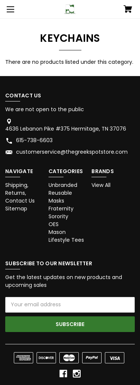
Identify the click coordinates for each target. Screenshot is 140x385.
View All (101, 185)
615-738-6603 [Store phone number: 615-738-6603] (34, 140)
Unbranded (63, 185)
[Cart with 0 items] (128, 10)
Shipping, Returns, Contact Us (20, 192)
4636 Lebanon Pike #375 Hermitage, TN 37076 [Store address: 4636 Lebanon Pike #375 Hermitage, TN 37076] (65, 128)
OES (54, 224)
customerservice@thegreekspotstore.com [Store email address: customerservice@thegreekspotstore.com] (72, 152)
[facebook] (63, 374)
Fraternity (61, 208)
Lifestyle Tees (66, 240)
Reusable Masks (60, 196)
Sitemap (16, 208)
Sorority (58, 216)
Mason (57, 232)
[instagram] (77, 374)
